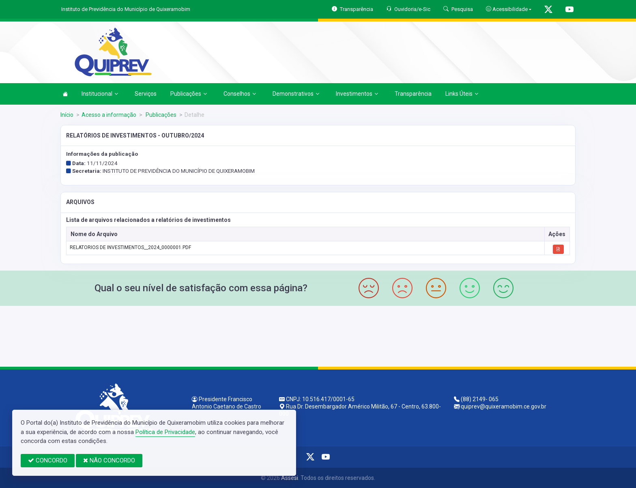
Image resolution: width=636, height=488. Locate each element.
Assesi (289, 478)
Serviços (146, 93)
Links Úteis (461, 93)
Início (66, 115)
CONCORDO (47, 460)
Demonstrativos (296, 93)
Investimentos (357, 93)
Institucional (100, 93)
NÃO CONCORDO (109, 460)
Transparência (413, 93)
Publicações (188, 93)
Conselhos (239, 93)
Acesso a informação (109, 115)
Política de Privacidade (165, 432)
